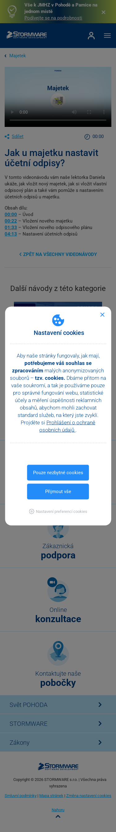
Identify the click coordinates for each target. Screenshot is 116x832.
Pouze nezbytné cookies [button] (58, 472)
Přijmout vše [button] (58, 491)
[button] (58, 511)
